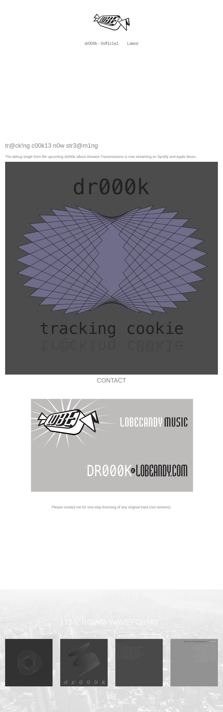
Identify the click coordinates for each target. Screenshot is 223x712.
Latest (132, 43)
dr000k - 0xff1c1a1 (101, 43)
